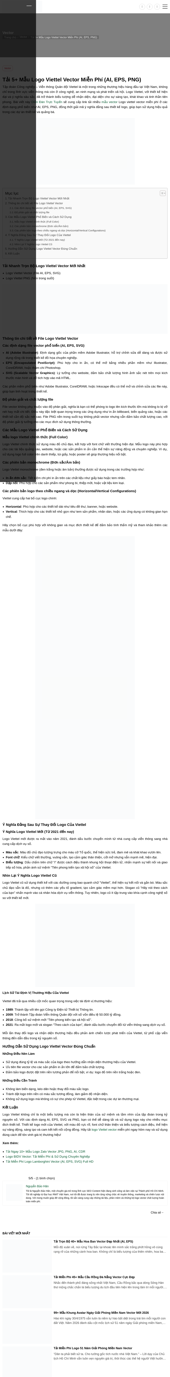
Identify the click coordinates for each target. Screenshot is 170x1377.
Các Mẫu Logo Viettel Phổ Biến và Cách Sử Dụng (40, 217)
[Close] (28, 5)
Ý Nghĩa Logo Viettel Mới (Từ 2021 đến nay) (39, 239)
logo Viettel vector (104, 1129)
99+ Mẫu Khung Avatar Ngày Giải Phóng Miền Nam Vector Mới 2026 (101, 1312)
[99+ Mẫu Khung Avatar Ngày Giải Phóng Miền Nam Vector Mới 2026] (27, 1327)
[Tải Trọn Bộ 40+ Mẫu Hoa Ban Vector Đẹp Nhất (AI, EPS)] (27, 1256)
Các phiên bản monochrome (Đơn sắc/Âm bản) (41, 226)
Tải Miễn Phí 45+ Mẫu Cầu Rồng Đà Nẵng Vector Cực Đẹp (94, 1277)
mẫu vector (110, 102)
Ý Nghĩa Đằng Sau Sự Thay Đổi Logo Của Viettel (39, 235)
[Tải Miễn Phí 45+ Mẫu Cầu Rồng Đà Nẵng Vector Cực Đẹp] (27, 1291)
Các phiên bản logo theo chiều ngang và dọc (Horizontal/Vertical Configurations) (60, 230)
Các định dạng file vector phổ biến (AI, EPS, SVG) (43, 208)
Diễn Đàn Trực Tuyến (46, 102)
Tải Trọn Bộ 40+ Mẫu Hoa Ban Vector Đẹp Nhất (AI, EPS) (93, 1241)
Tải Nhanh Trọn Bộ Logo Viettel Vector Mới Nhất (38, 198)
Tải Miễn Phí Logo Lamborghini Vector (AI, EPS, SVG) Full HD (49, 1161)
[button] (165, 7)
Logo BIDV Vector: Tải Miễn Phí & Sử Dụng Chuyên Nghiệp (48, 1156)
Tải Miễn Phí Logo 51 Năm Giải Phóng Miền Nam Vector (93, 1348)
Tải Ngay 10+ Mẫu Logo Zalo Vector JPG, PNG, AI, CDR (45, 1151)
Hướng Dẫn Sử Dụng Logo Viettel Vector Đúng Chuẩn (42, 248)
